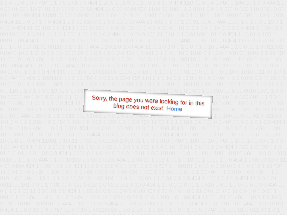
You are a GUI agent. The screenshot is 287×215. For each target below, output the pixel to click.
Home (174, 108)
